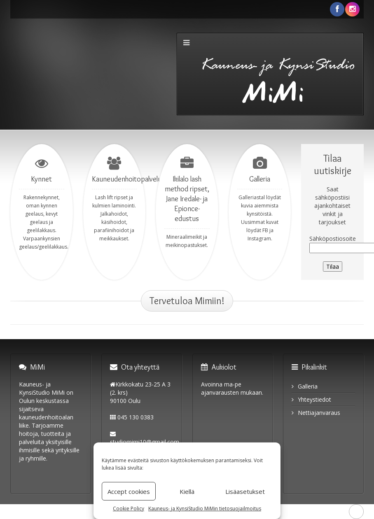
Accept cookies (129, 491)
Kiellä (187, 491)
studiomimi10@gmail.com (144, 442)
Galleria (308, 386)
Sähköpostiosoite (332, 238)
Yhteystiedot (314, 399)
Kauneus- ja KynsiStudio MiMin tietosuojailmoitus (204, 508)
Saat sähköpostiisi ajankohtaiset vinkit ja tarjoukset (332, 205)
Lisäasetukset (245, 491)
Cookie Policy (128, 508)
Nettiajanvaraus (319, 413)
